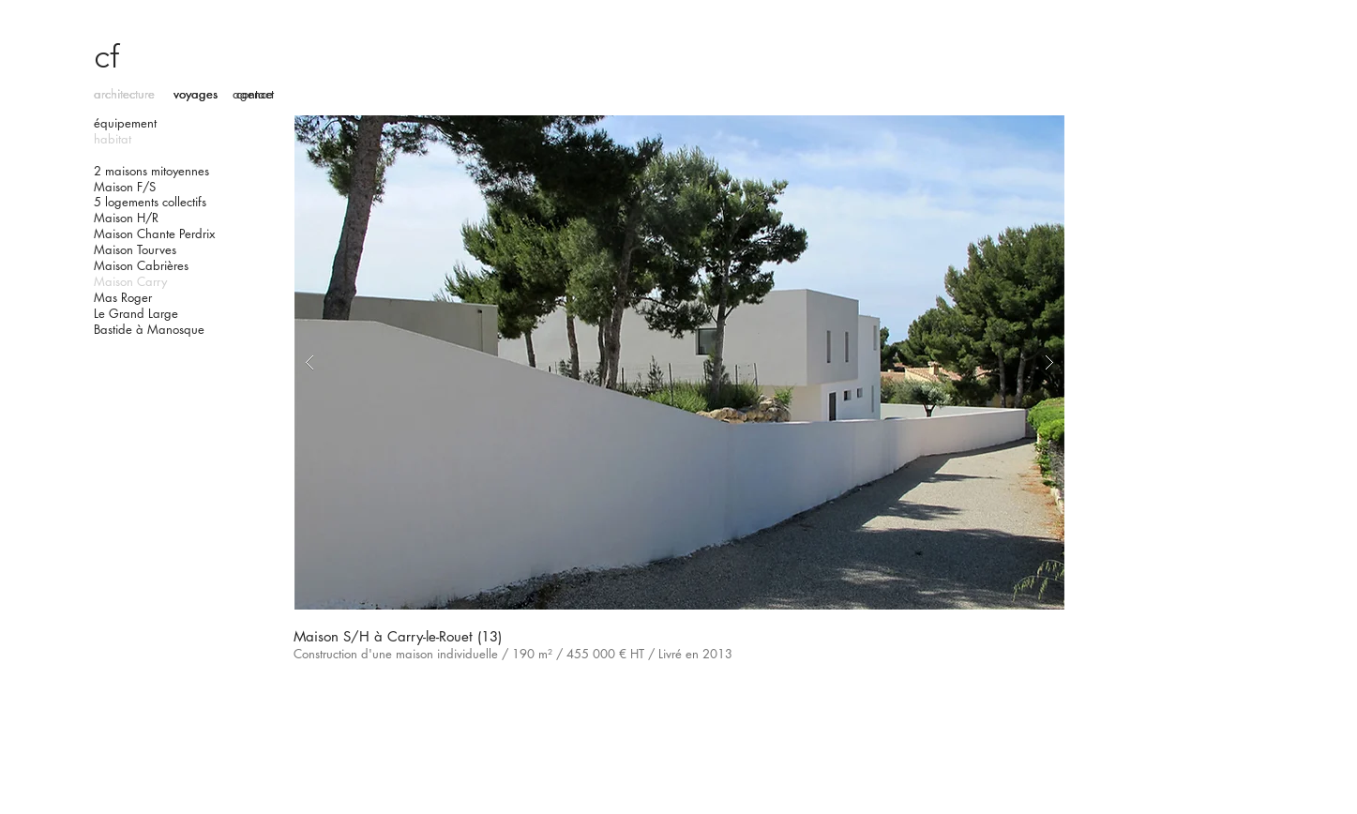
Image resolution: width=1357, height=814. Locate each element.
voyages (195, 93)
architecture (124, 93)
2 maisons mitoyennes (151, 170)
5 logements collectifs (150, 201)
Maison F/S (125, 186)
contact (255, 93)
